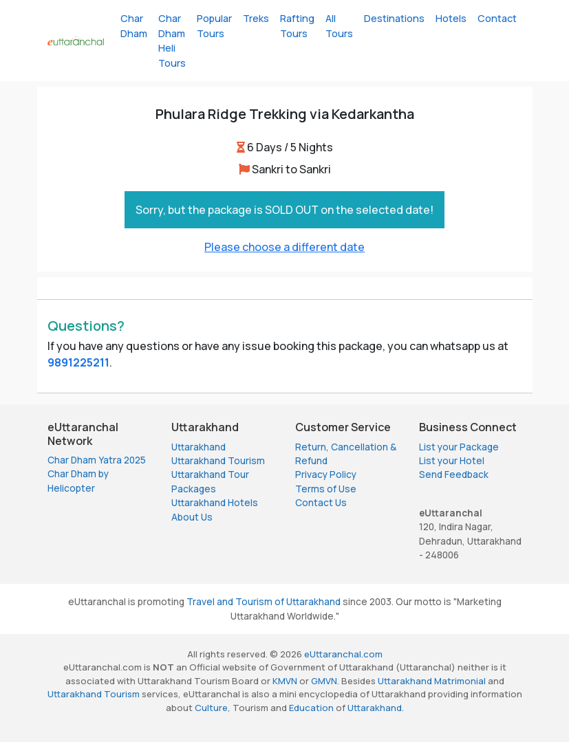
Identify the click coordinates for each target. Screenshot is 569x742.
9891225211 (78, 362)
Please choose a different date (284, 246)
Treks (256, 18)
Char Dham (133, 26)
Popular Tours (214, 26)
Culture (211, 707)
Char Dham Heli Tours (172, 40)
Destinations (394, 18)
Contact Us (321, 503)
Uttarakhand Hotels (214, 503)
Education (311, 707)
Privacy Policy (325, 474)
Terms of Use (325, 489)
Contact (497, 18)
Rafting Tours (297, 26)
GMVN (324, 681)
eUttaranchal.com (343, 654)
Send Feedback (454, 474)
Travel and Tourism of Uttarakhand (263, 602)
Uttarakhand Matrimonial (432, 681)
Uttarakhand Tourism (218, 461)
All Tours (339, 26)
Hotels (451, 18)
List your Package (459, 447)
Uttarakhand (198, 447)
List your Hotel (451, 461)
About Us (192, 517)
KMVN (284, 681)
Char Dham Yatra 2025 (96, 460)
